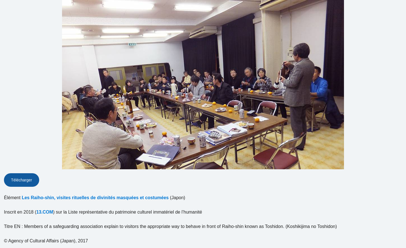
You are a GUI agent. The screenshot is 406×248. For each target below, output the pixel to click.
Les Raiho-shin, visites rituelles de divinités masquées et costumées (95, 197)
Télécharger (21, 180)
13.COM (44, 212)
